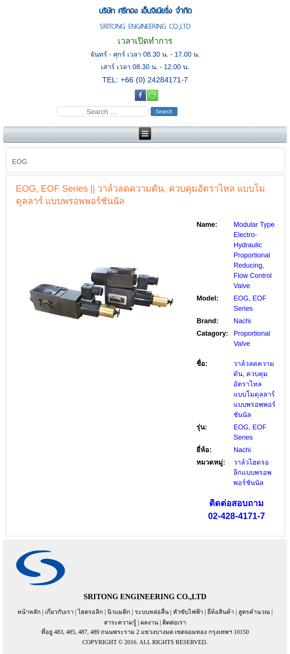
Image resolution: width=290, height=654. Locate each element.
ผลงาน (149, 622)
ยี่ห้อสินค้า (220, 612)
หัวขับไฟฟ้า (188, 612)
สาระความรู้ (120, 622)
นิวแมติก (118, 612)
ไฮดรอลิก (90, 612)
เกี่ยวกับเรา (59, 612)
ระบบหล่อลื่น (152, 612)
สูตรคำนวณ (254, 612)
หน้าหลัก (29, 612)
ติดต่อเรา (174, 622)
